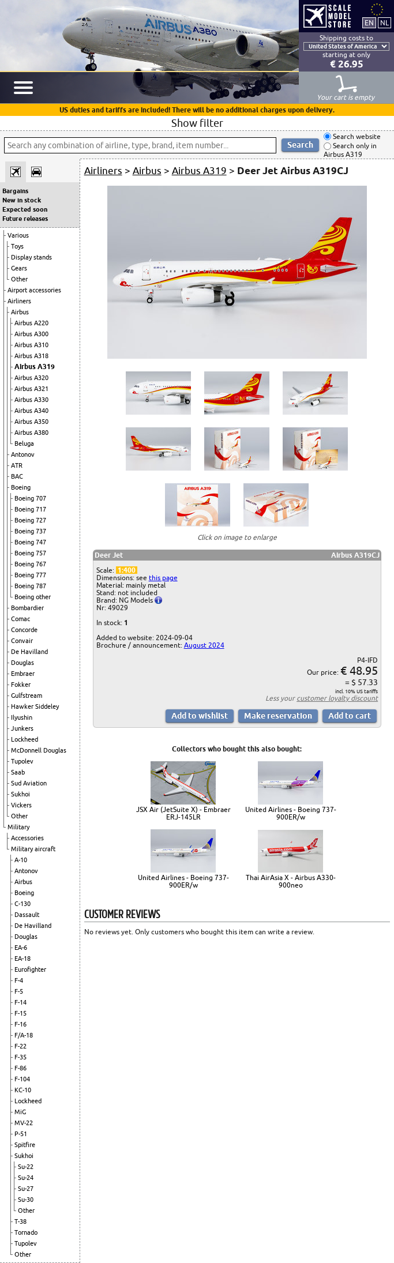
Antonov (23, 454)
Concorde (24, 629)
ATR (16, 465)
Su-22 (25, 1166)
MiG (20, 1111)
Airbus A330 (31, 399)
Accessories (27, 838)
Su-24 (25, 1177)
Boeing (21, 487)
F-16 (20, 1024)
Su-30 (25, 1199)
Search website (356, 136)
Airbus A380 (31, 432)
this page (163, 577)
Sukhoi (20, 794)
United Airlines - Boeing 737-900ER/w (290, 813)
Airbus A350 (31, 421)
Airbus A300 (31, 333)
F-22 (20, 1046)
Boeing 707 (30, 498)
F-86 (20, 1068)
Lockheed (24, 739)
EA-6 (20, 947)
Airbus (20, 312)
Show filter (197, 123)
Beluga (24, 443)
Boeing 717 (30, 509)
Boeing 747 (30, 542)
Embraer (23, 673)
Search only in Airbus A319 (350, 150)
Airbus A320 (31, 377)
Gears (19, 268)
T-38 (20, 1221)
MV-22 (23, 1122)
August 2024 (204, 645)
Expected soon (24, 209)
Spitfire (24, 1144)
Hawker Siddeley (35, 706)
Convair (22, 640)
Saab (18, 772)
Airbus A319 (34, 366)
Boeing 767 (30, 564)
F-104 (22, 1079)
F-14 (20, 1002)
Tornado (25, 1232)
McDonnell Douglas (38, 750)
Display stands (31, 257)
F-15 (20, 1013)
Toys (17, 246)
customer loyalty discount (337, 698)
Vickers (21, 805)
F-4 (18, 980)
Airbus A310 (31, 344)
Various (18, 235)
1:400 (126, 570)
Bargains (15, 190)
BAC (17, 476)
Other (19, 279)
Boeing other (32, 596)
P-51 (20, 1133)
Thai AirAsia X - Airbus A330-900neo (291, 881)
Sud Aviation (29, 783)
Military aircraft (33, 848)
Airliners (19, 301)
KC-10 (22, 1090)
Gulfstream (26, 695)
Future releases (25, 218)
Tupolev (22, 761)
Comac (20, 618)
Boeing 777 (30, 575)
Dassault (26, 914)
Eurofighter (30, 969)
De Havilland (29, 651)
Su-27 (25, 1188)
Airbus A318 (31, 355)
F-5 (18, 991)
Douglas (22, 662)
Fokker (21, 684)
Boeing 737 (30, 531)
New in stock (21, 200)
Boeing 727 (30, 520)
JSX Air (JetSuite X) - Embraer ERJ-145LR (183, 813)
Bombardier (27, 607)
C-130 (22, 903)
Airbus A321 (31, 388)
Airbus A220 (31, 322)
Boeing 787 (30, 585)
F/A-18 (23, 1035)
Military (18, 827)
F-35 (20, 1057)
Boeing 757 (30, 553)
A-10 (20, 859)
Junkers (22, 728)
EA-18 (22, 958)
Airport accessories (34, 290)
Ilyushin (21, 717)
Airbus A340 (31, 410)
